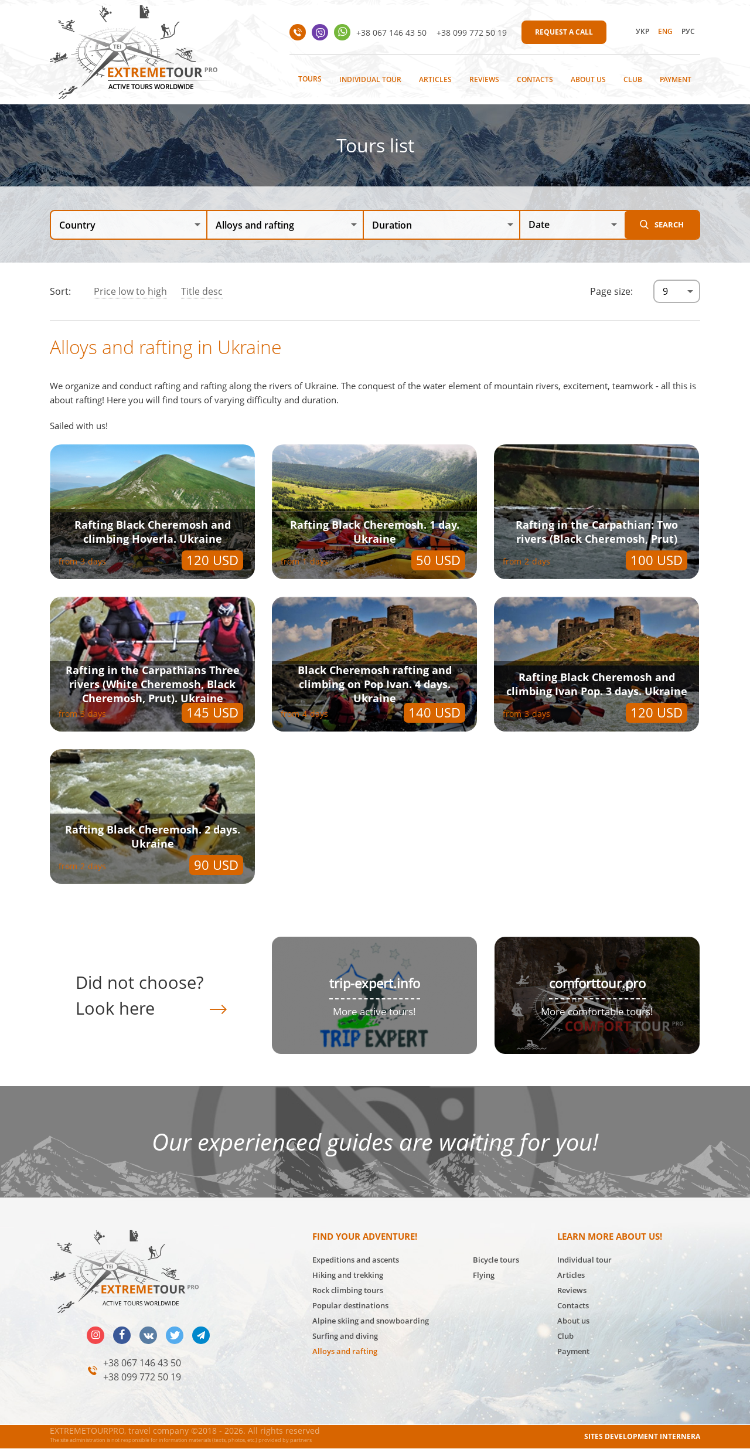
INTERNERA (680, 1436)
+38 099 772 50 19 (472, 32)
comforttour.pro (597, 983)
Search (669, 224)
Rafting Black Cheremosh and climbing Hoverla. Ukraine (152, 532)
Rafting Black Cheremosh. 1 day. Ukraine (374, 532)
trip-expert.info (374, 983)
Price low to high (130, 291)
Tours (310, 79)
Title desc (202, 291)
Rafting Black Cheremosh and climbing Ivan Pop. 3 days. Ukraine (596, 684)
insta (95, 1335)
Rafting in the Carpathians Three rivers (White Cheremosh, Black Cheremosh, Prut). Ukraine (153, 684)
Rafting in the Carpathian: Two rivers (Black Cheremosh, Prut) (597, 532)
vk (148, 1335)
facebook (122, 1335)
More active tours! (374, 1011)
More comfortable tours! (597, 1011)
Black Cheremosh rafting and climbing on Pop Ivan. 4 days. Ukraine (375, 684)
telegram (201, 1335)
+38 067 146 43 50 (391, 32)
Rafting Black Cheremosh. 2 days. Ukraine (152, 836)
